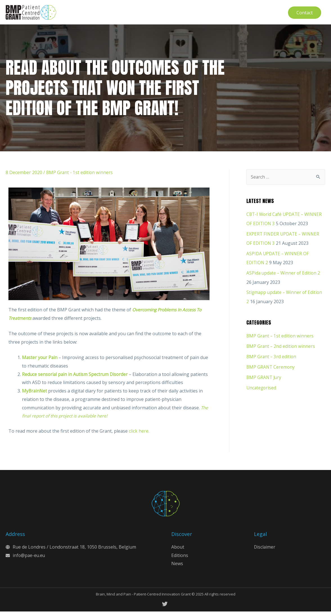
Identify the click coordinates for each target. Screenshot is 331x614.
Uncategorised (261, 387)
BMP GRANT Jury (264, 377)
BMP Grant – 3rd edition (271, 357)
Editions (179, 557)
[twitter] (165, 606)
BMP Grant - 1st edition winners (80, 175)
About (177, 549)
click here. (139, 433)
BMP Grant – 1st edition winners (280, 337)
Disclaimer (265, 549)
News (177, 566)
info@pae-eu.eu (29, 557)
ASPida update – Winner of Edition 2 (284, 274)
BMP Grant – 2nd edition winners (281, 347)
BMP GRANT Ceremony (271, 367)
